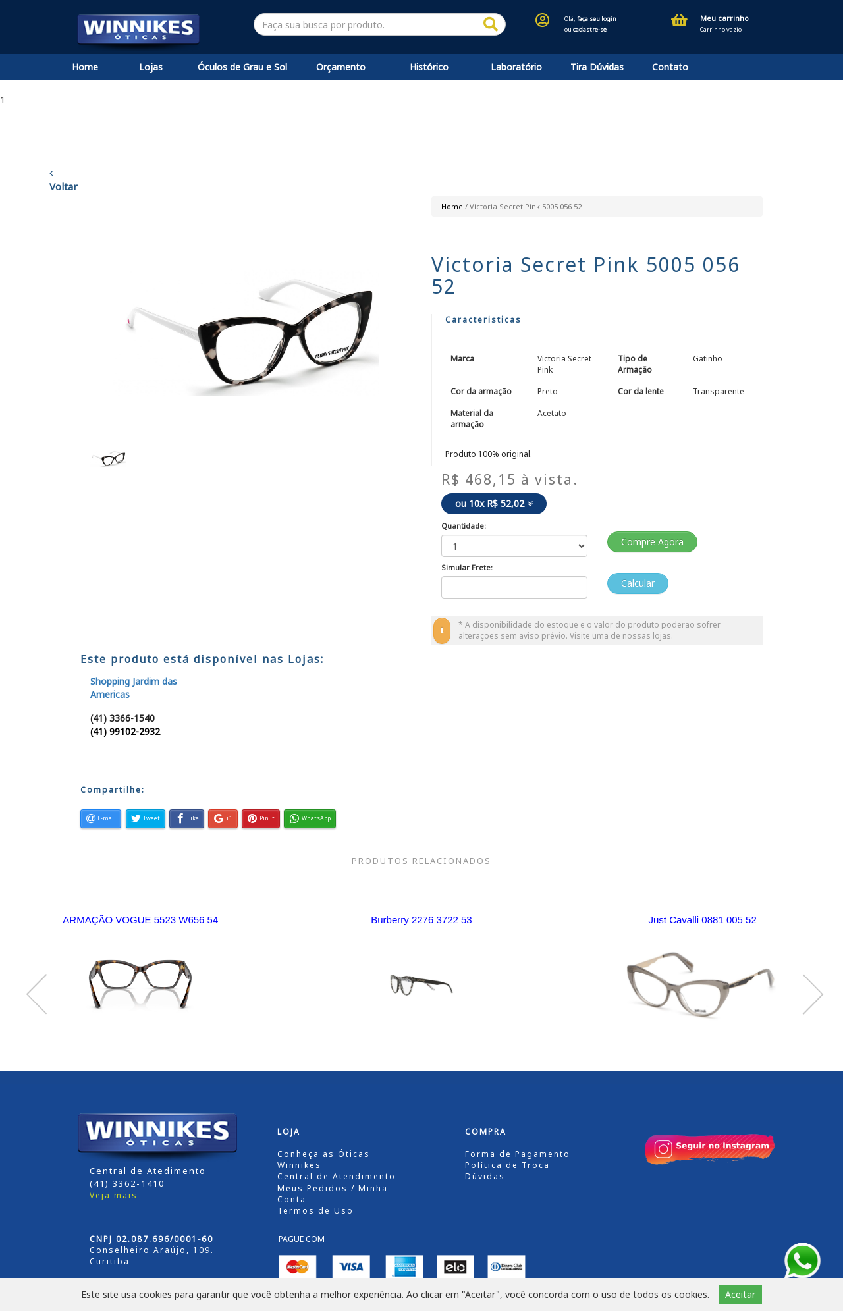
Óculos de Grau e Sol (242, 67)
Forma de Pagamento (517, 1154)
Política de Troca (507, 1165)
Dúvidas (485, 1176)
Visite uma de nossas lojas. (621, 635)
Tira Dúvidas (597, 67)
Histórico (429, 67)
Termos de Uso (315, 1210)
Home (85, 67)
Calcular (638, 583)
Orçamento (341, 67)
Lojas (151, 67)
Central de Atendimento (336, 1176)
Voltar (63, 180)
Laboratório (516, 67)
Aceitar (740, 1294)
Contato (670, 67)
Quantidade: (463, 526)
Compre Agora (652, 541)
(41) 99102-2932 (125, 731)
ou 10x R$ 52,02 (494, 503)
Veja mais (114, 1195)
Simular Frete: (467, 567)
